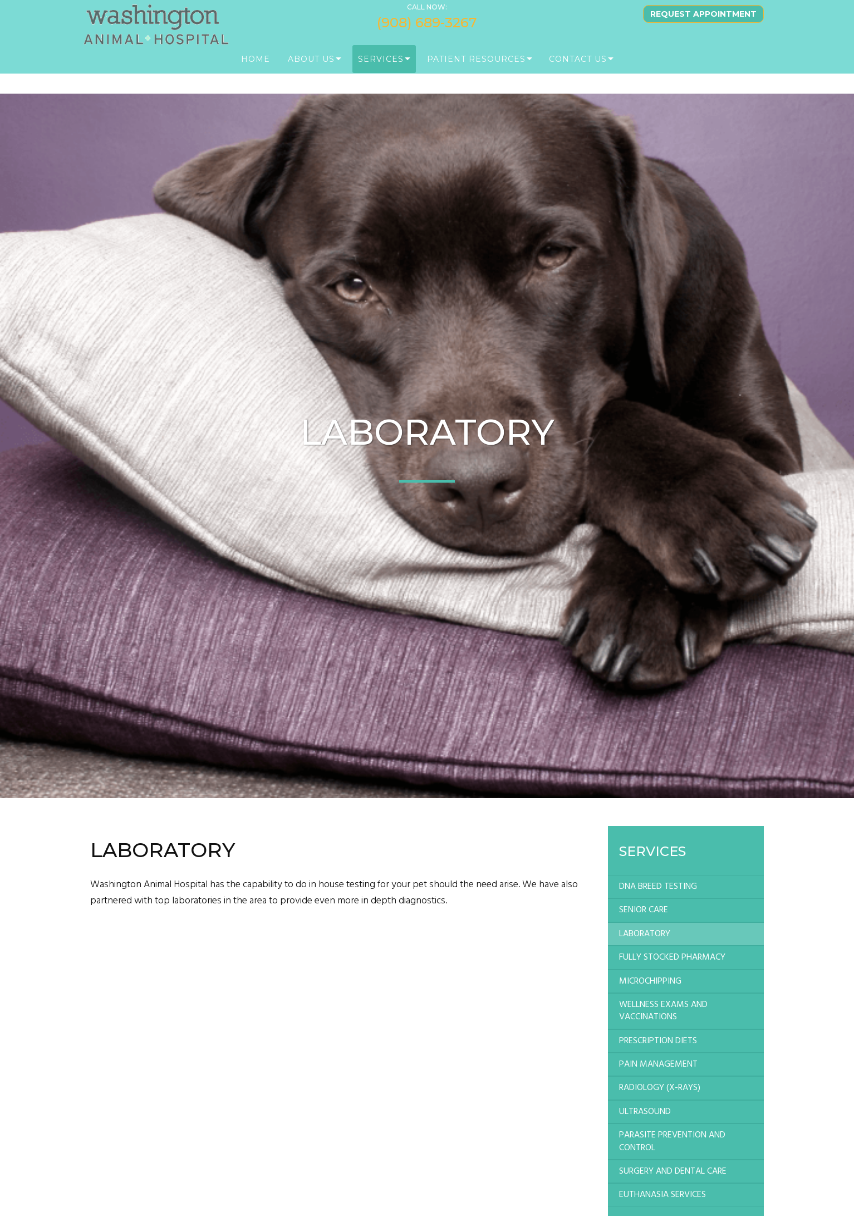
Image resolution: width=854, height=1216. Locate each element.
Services (381, 72)
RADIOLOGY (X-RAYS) (659, 1088)
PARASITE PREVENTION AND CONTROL (672, 1141)
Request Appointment (703, 27)
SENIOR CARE (643, 910)
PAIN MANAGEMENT (658, 1064)
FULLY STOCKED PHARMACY (672, 957)
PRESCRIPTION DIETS (658, 1041)
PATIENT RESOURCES (476, 72)
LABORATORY (644, 934)
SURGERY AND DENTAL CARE (673, 1171)
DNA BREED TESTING (658, 886)
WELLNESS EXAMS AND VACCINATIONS (663, 1011)
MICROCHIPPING (650, 981)
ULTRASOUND (645, 1112)
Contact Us (578, 72)
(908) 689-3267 (427, 36)
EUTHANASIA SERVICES (662, 1195)
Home (255, 72)
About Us (311, 72)
